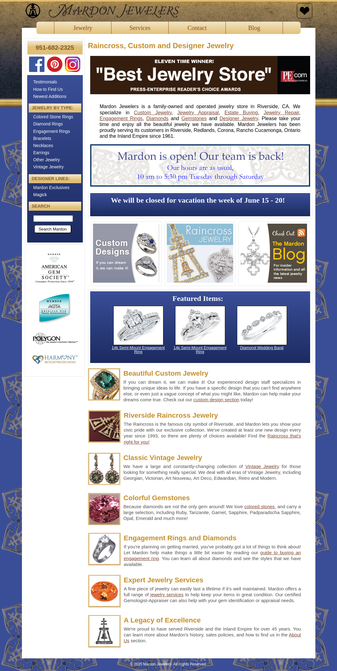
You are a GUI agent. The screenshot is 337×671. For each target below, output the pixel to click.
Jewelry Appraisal (198, 112)
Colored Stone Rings (53, 116)
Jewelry (82, 27)
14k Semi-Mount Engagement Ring (138, 349)
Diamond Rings (48, 123)
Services (139, 27)
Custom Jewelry (152, 112)
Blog (254, 27)
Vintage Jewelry (48, 166)
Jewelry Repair (281, 112)
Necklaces (43, 145)
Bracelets (42, 138)
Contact (197, 27)
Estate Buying (241, 112)
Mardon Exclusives (51, 187)
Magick (40, 194)
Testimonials (45, 81)
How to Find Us (48, 89)
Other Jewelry (46, 159)
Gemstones (194, 118)
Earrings (41, 152)
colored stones (259, 506)
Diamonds (157, 118)
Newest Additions (49, 96)
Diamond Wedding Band (262, 347)
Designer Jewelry (239, 118)
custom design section (216, 399)
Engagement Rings (51, 131)
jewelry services (166, 594)
